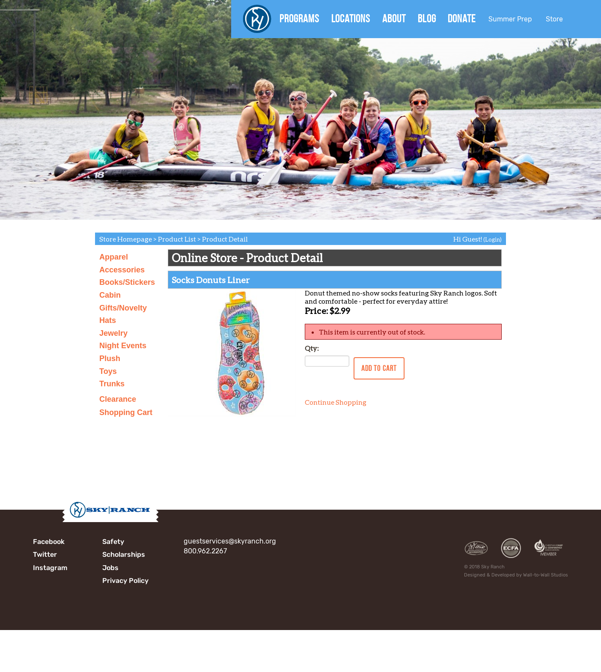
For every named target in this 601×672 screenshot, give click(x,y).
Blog (427, 18)
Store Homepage (125, 239)
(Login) (492, 239)
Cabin (110, 295)
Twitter (45, 554)
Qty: (311, 348)
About (394, 18)
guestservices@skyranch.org (230, 541)
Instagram (50, 568)
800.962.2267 (205, 551)
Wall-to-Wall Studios (545, 575)
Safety (113, 542)
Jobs (110, 568)
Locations (350, 18)
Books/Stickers (127, 282)
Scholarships (123, 554)
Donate (462, 18)
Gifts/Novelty (123, 308)
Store (554, 19)
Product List (177, 239)
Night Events (122, 345)
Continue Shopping (335, 402)
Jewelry (113, 333)
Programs (299, 18)
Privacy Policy (125, 580)
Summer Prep (510, 19)
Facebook (49, 542)
